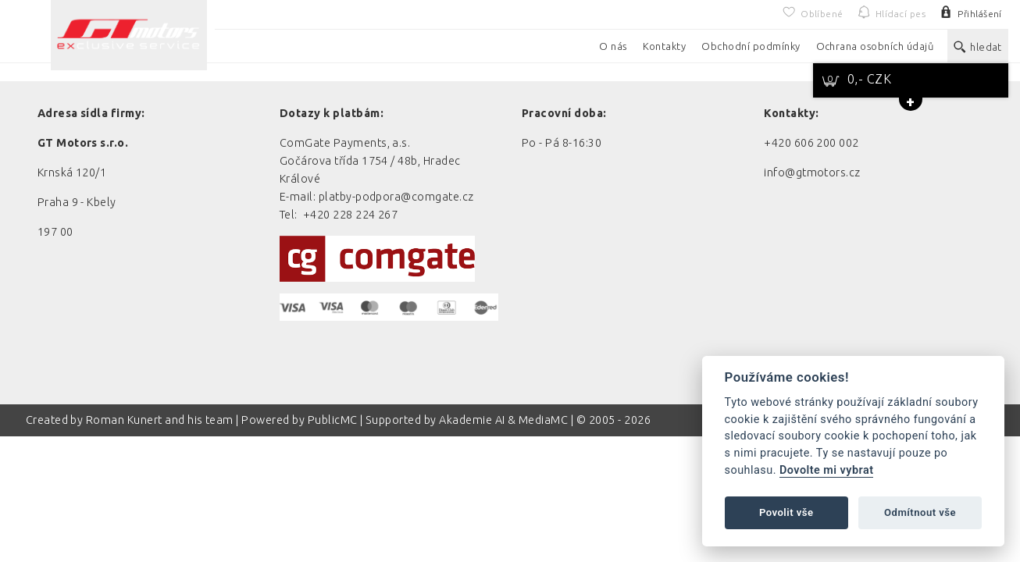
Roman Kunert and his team (161, 420)
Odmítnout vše (920, 512)
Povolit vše (786, 512)
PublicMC (333, 420)
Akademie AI (472, 420)
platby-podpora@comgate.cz (396, 196)
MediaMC (543, 420)
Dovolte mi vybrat (826, 470)
